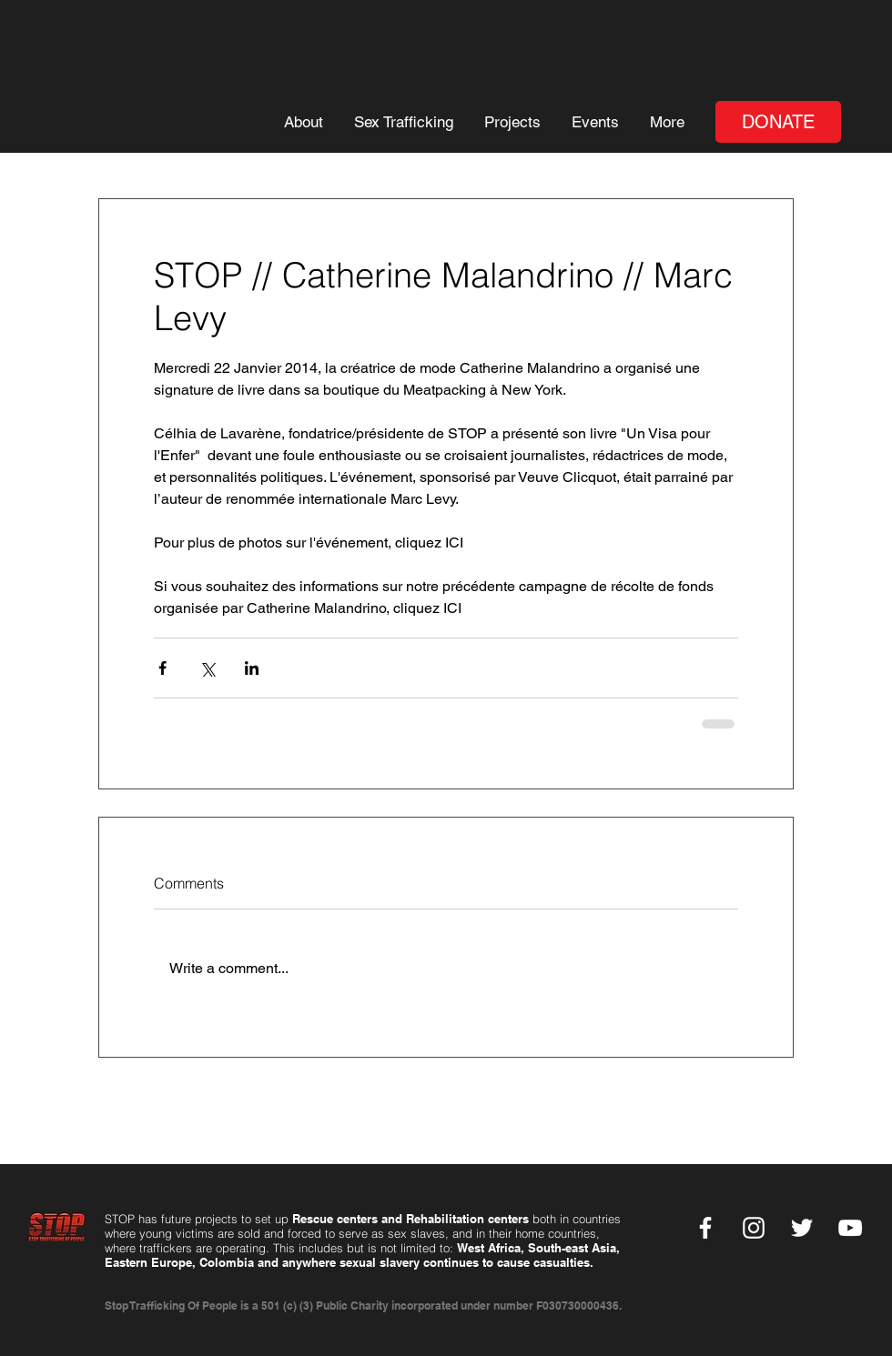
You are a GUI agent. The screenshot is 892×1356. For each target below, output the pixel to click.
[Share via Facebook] (162, 668)
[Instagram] (753, 1227)
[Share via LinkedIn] (251, 668)
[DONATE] (778, 122)
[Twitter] (801, 1227)
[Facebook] (705, 1227)
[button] (303, 122)
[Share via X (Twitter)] (207, 668)
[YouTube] (850, 1227)
